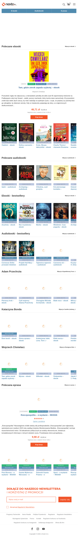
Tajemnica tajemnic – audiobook (43, 264)
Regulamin (51, 514)
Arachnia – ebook (8, 225)
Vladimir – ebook (8, 145)
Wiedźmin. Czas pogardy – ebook (59, 226)
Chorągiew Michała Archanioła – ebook (43, 302)
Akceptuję (22, 507)
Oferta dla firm (59, 522)
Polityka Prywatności (39, 514)
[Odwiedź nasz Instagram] (37, 529)
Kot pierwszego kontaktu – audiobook (59, 188)
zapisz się (65, 499)
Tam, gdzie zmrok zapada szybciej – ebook (39, 87)
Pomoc (32, 518)
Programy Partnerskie (13, 514)
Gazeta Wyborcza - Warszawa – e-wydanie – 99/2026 (26, 474)
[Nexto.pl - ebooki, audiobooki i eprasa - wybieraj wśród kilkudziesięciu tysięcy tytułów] (9, 4)
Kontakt (38, 518)
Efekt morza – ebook (58, 339)
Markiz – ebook (42, 225)
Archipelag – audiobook (24, 188)
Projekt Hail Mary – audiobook (26, 264)
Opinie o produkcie (39, 421)
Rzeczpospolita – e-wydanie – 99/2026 (39, 415)
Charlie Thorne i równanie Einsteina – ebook (60, 146)
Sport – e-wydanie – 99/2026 (60, 474)
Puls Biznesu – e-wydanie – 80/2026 (9, 474)
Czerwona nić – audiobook (59, 264)
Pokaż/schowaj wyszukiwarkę (64, 4)
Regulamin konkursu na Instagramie (25, 522)
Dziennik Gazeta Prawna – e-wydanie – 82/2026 (43, 474)
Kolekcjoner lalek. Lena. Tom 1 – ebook (43, 340)
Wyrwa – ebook (25, 376)
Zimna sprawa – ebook (25, 339)
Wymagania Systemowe (20, 518)
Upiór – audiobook (9, 187)
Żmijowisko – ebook (58, 377)
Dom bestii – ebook (9, 338)
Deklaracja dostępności (45, 522)
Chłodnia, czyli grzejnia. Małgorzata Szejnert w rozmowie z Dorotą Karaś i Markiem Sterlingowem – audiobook (43, 188)
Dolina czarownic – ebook (26, 146)
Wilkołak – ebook (42, 376)
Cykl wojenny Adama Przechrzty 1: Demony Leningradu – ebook (26, 302)
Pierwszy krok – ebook (8, 302)
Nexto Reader (26, 514)
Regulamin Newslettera (26, 507)
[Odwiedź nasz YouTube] (43, 529)
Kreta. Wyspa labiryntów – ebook (43, 146)
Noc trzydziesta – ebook (25, 226)
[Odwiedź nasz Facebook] (32, 529)
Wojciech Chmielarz (38, 92)
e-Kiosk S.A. (45, 534)
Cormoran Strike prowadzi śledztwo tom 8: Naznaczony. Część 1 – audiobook (9, 264)
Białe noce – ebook (60, 300)
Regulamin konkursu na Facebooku (54, 518)
